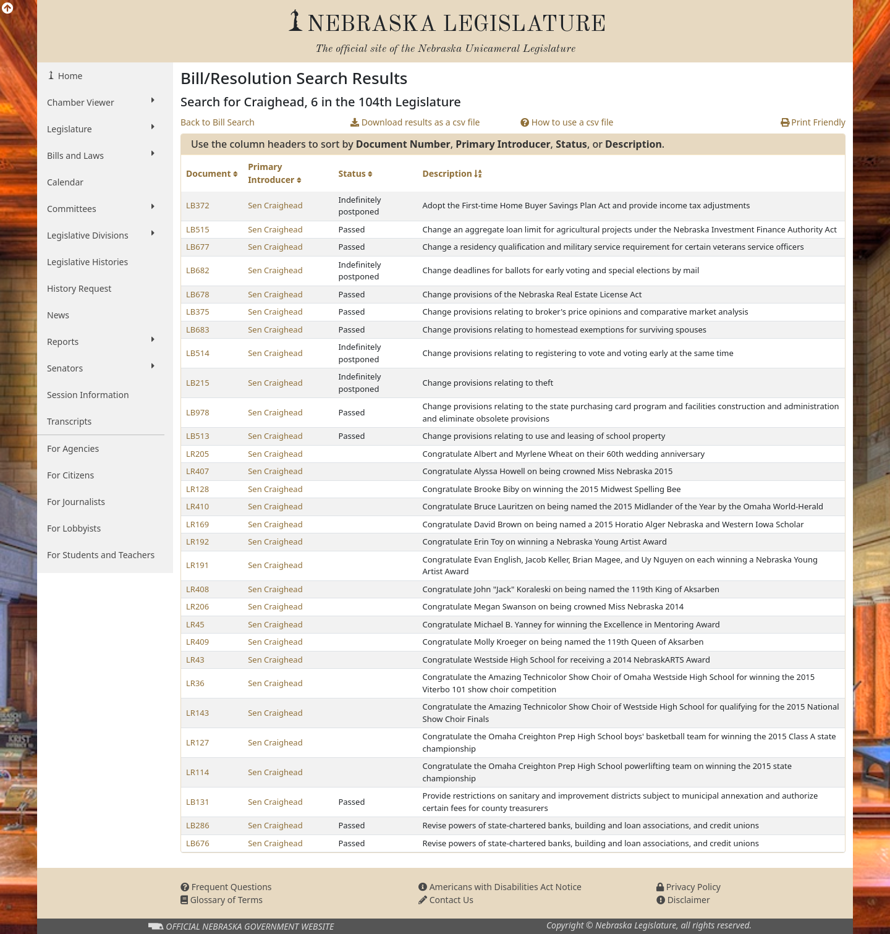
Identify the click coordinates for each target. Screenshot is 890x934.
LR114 (197, 772)
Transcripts (69, 421)
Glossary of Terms (221, 900)
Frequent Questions (226, 887)
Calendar (65, 182)
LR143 (197, 712)
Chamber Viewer (101, 102)
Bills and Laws (101, 155)
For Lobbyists (74, 528)
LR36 (195, 683)
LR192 (197, 541)
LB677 (198, 246)
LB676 (198, 843)
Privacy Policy (688, 887)
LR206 (197, 606)
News (58, 315)
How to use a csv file (567, 122)
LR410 (197, 506)
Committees (101, 208)
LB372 (198, 205)
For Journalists (76, 501)
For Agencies (73, 448)
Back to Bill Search (217, 122)
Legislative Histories (87, 262)
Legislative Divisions (101, 235)
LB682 (198, 270)
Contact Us (445, 900)
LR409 (197, 641)
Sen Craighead (275, 205)
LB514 (198, 353)
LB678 (198, 294)
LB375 (198, 311)
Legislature (101, 128)
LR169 (197, 524)
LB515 (198, 229)
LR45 (195, 624)
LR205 (197, 453)
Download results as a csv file (415, 122)
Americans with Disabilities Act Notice (500, 887)
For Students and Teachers (101, 555)
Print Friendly (813, 122)
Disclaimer (683, 900)
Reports (101, 341)
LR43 (195, 659)
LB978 (198, 412)
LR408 (197, 589)
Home (69, 76)
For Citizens (70, 475)
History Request (79, 288)
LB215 (198, 382)
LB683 (198, 329)
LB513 (198, 435)
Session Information (88, 395)
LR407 (197, 471)
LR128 (197, 489)
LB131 (198, 801)
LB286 (198, 825)
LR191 (197, 565)
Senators (101, 368)
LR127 (197, 742)
